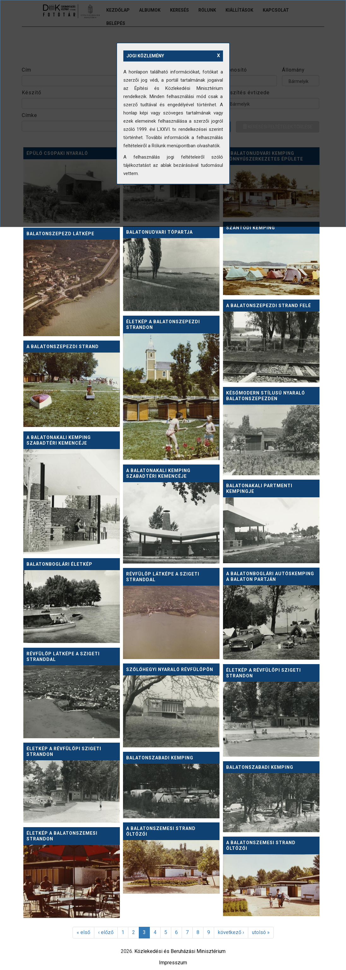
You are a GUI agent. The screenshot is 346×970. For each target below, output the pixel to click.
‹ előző (106, 932)
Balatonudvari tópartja (159, 232)
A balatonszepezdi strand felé (268, 305)
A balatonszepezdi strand (62, 346)
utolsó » (261, 932)
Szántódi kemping (250, 227)
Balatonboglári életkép (59, 564)
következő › (231, 932)
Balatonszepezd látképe (60, 233)
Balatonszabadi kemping (159, 757)
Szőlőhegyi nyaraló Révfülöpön (169, 669)
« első (83, 932)
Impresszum (173, 963)
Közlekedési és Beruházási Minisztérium (180, 951)
